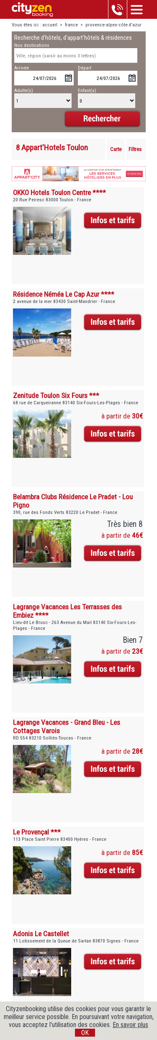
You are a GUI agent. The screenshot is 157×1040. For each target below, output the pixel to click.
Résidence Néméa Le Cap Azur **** (63, 294)
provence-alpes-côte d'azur (113, 25)
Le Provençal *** (37, 832)
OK (85, 1033)
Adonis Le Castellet (41, 934)
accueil (49, 25)
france (71, 25)
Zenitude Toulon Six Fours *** (56, 395)
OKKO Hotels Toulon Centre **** (59, 192)
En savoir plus (130, 1025)
